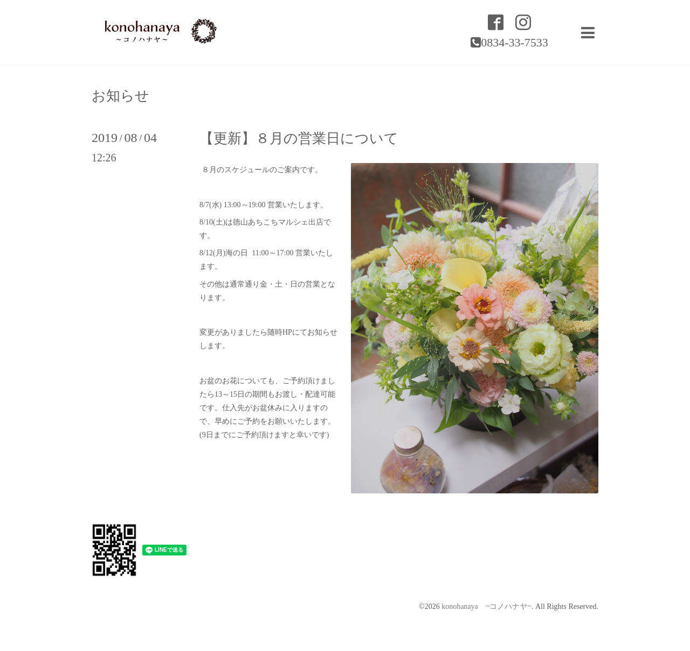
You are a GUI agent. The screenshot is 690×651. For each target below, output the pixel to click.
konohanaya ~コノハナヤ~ (486, 606)
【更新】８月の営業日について (298, 138)
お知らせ (120, 96)
